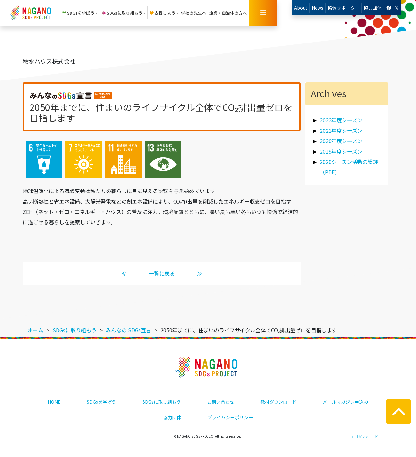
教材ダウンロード (278, 402)
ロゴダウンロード (365, 436)
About (300, 8)
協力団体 (373, 8)
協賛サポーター (343, 8)
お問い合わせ (220, 402)
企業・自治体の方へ (228, 13)
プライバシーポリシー (230, 417)
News (317, 8)
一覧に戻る (162, 273)
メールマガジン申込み (345, 402)
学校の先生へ (193, 13)
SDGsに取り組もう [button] (122, 13)
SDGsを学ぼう (101, 402)
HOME (54, 402)
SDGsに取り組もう (161, 402)
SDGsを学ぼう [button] (78, 13)
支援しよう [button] (162, 13)
